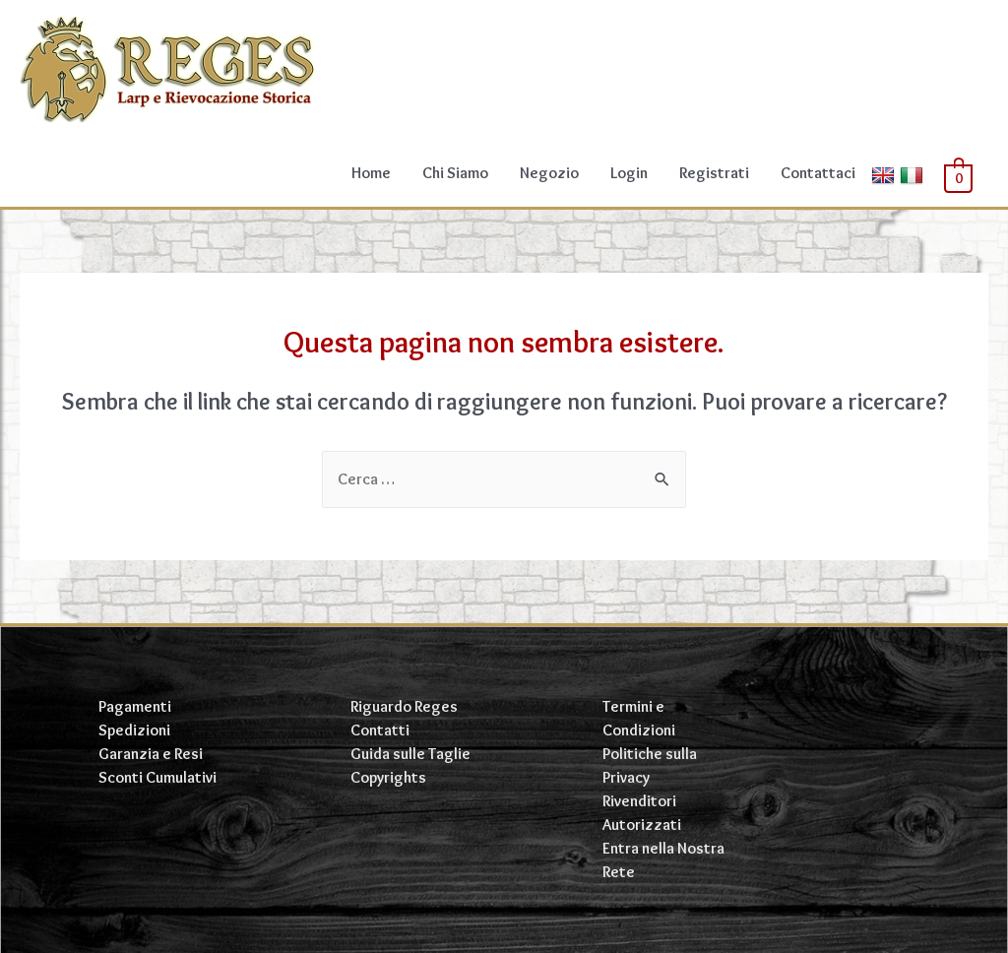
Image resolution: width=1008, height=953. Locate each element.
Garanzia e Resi (150, 753)
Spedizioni (134, 730)
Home (371, 172)
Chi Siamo (455, 172)
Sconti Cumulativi (157, 777)
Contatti (380, 730)
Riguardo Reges (404, 706)
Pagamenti (134, 706)
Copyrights (388, 777)
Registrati (714, 172)
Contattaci (818, 172)
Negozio (549, 172)
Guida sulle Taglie (410, 753)
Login (629, 172)
